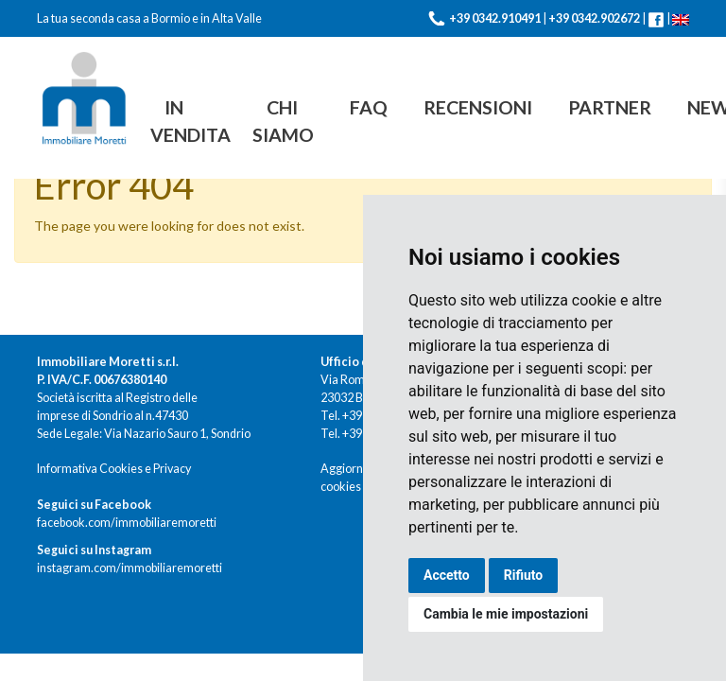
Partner (609, 107)
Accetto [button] (447, 575)
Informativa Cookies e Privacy (114, 469)
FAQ (369, 107)
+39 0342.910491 (495, 18)
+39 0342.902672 (594, 18)
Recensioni (478, 107)
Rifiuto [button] (524, 575)
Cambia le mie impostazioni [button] (506, 613)
